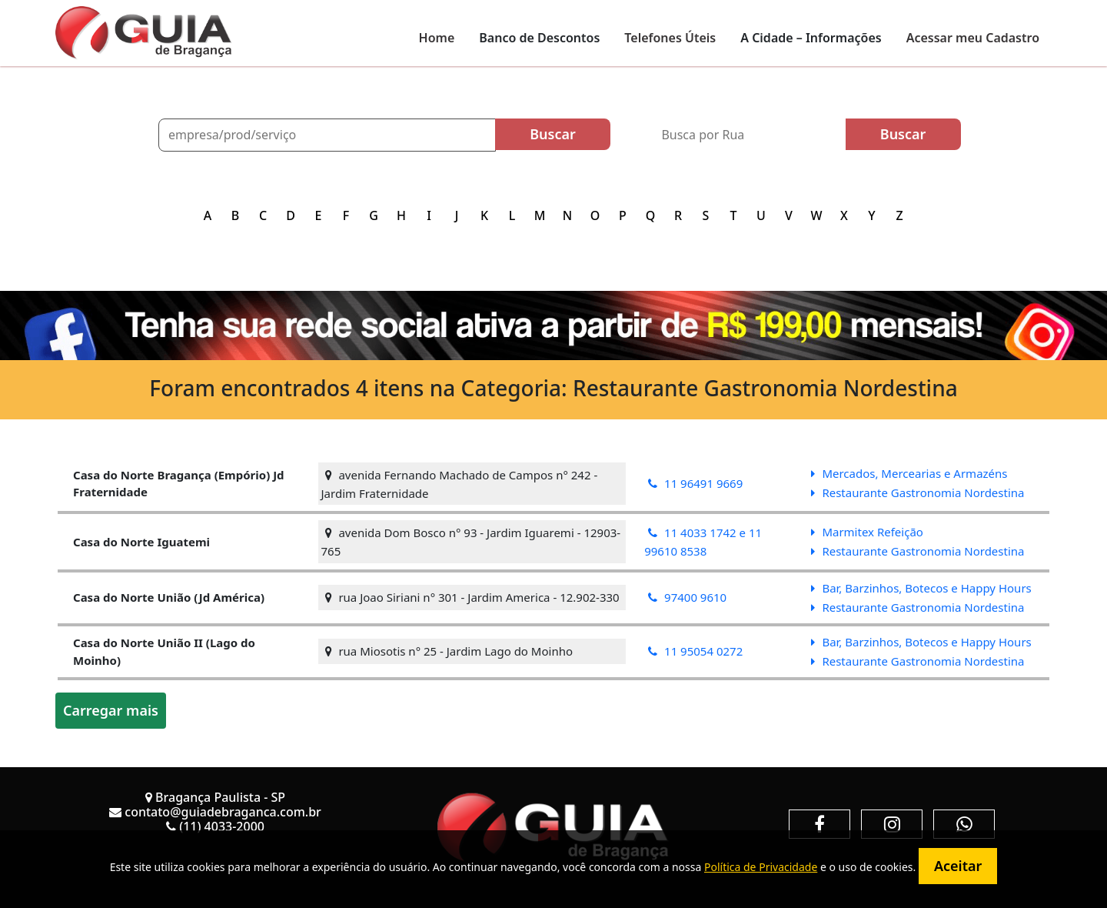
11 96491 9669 (695, 483)
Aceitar (958, 865)
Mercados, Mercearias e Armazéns (909, 473)
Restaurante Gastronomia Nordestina (917, 492)
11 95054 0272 (695, 651)
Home (437, 37)
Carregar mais (110, 710)
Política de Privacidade (760, 867)
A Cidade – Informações (810, 37)
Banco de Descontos (539, 37)
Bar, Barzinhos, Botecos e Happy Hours (921, 588)
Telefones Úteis (670, 37)
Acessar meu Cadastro (972, 37)
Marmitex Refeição (866, 531)
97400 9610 (687, 597)
